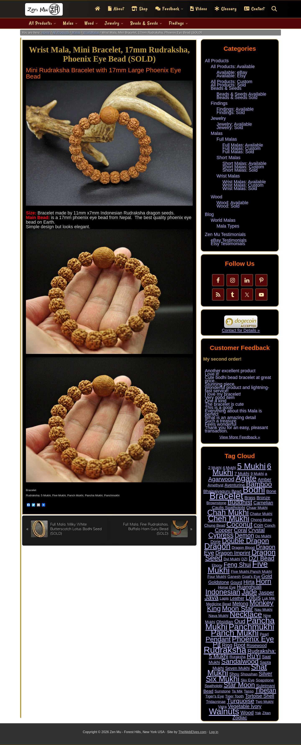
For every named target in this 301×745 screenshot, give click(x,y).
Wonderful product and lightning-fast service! (237, 389)
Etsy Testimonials (228, 243)
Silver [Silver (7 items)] (265, 674)
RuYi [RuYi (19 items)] (254, 656)
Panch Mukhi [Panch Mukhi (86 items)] (235, 632)
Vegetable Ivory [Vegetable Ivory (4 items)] (244, 706)
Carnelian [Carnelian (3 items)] (263, 502)
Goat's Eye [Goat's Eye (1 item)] (251, 577)
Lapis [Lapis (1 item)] (224, 598)
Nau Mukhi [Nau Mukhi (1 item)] (263, 610)
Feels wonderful (220, 424)
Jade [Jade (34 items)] (249, 592)
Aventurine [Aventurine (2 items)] (234, 485)
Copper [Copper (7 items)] (224, 530)
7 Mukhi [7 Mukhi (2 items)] (241, 473)
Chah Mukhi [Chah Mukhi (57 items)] (228, 512)
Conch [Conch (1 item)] (269, 525)
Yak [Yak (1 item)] (258, 713)
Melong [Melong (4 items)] (240, 603)
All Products (217, 60)
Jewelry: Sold (230, 127)
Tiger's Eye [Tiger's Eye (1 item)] (214, 696)
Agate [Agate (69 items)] (246, 478)
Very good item (220, 397)
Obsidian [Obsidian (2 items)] (224, 622)
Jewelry (218, 118)
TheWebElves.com (192, 732)
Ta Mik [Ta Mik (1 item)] (237, 691)
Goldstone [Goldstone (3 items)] (218, 582)
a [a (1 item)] (266, 474)
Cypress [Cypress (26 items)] (220, 535)
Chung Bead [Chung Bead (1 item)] (214, 525)
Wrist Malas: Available (244, 181)
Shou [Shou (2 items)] (234, 674)
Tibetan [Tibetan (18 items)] (265, 690)
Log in (213, 732)
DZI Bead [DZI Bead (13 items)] (261, 558)
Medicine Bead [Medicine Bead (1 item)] (218, 604)
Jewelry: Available (234, 124)
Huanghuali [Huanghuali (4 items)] (249, 587)
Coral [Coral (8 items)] (240, 530)
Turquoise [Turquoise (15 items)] (240, 700)
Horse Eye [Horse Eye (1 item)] (227, 587)
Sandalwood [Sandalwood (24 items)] (240, 661)
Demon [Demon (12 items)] (244, 535)
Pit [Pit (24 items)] (217, 644)
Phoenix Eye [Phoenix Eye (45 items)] (253, 639)
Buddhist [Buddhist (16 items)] (240, 502)
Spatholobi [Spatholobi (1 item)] (213, 686)
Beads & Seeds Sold (237, 97)
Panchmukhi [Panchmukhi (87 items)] (251, 626)
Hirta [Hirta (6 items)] (249, 582)
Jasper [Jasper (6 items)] (266, 592)
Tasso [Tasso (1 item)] (249, 691)
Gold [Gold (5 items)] (266, 576)
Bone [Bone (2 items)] (271, 491)
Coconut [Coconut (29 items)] (239, 524)
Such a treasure (220, 420)
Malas (217, 133)
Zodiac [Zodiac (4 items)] (239, 717)
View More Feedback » (239, 437)
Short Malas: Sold (240, 170)
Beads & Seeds (226, 88)
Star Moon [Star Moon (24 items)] (239, 685)
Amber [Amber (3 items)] (264, 479)
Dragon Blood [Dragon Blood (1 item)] (243, 548)
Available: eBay (232, 72)
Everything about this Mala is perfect (233, 412)
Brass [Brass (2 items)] (249, 497)
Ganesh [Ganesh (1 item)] (234, 577)
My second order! (222, 359)
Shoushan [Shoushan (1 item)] (248, 674)
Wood (216, 196)
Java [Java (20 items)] (211, 597)
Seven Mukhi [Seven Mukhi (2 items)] (237, 668)
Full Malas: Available (242, 145)
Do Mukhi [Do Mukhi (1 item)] (263, 536)
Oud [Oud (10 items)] (239, 621)
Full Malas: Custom (241, 148)
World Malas (223, 220)
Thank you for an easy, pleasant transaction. (236, 429)
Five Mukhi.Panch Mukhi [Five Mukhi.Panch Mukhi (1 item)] (251, 572)
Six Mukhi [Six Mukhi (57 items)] (222, 678)
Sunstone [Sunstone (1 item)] (222, 691)
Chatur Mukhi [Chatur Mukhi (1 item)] (261, 514)
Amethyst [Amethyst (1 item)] (215, 485)
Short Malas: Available (244, 163)
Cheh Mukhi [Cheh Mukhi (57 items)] (228, 518)
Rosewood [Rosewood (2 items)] (257, 645)
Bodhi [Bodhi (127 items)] (254, 490)
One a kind (215, 400)
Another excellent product (230, 370)
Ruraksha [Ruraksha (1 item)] (238, 657)
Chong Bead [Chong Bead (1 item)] (261, 520)
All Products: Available (233, 66)
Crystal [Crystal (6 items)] (256, 530)
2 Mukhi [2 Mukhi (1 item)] (214, 468)
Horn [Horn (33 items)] (263, 581)
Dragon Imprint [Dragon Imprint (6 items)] (232, 553)
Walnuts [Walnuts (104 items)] (224, 711)
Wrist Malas (228, 176)
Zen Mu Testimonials (225, 234)
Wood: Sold (228, 206)
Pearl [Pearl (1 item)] (264, 634)
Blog (209, 214)
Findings (219, 103)
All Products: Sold (228, 84)
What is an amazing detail (230, 417)
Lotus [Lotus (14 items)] (253, 597)
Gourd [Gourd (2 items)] (236, 582)
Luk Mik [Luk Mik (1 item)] (268, 598)
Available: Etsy (231, 75)
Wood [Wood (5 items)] (247, 712)
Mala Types (228, 226)
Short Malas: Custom (243, 166)
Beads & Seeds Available (241, 94)
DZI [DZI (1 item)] (244, 559)
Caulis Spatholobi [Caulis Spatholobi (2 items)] (228, 507)
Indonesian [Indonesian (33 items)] (222, 592)
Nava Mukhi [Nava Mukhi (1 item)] (218, 616)
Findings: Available (235, 109)
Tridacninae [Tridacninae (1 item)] (216, 702)
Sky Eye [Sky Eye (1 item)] (247, 680)
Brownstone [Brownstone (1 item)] (216, 503)
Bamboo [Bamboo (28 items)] (259, 484)
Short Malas (228, 157)
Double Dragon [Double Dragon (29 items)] (245, 541)
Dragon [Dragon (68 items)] (217, 546)
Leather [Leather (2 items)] (237, 598)
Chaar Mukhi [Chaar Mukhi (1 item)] (257, 508)
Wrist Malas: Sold (239, 188)
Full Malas (227, 139)
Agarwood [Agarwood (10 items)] (221, 479)
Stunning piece (219, 384)
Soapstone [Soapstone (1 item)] (265, 680)
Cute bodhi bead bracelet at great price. (238, 379)
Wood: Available (232, 202)
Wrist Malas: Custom (242, 185)
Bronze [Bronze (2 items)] (263, 497)
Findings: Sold (231, 112)
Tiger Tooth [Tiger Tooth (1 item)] (234, 696)
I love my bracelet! (223, 394)
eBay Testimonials (229, 240)
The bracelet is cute (224, 404)
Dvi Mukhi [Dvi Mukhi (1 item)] (232, 559)
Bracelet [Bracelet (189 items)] (226, 496)
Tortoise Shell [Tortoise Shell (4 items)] (259, 696)
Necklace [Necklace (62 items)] (246, 614)
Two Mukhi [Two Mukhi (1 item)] (264, 702)
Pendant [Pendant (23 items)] (218, 639)
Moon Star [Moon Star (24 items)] (237, 608)
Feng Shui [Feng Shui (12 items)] (237, 564)
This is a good (219, 407)
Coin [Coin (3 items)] (258, 525)
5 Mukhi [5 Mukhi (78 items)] (251, 466)
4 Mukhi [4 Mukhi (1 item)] (229, 468)
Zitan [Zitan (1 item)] (266, 713)
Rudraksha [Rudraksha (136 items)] (225, 650)
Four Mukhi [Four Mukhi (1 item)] (216, 577)
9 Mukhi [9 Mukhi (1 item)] (257, 474)
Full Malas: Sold (238, 151)
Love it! (212, 374)
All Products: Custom (231, 81)
